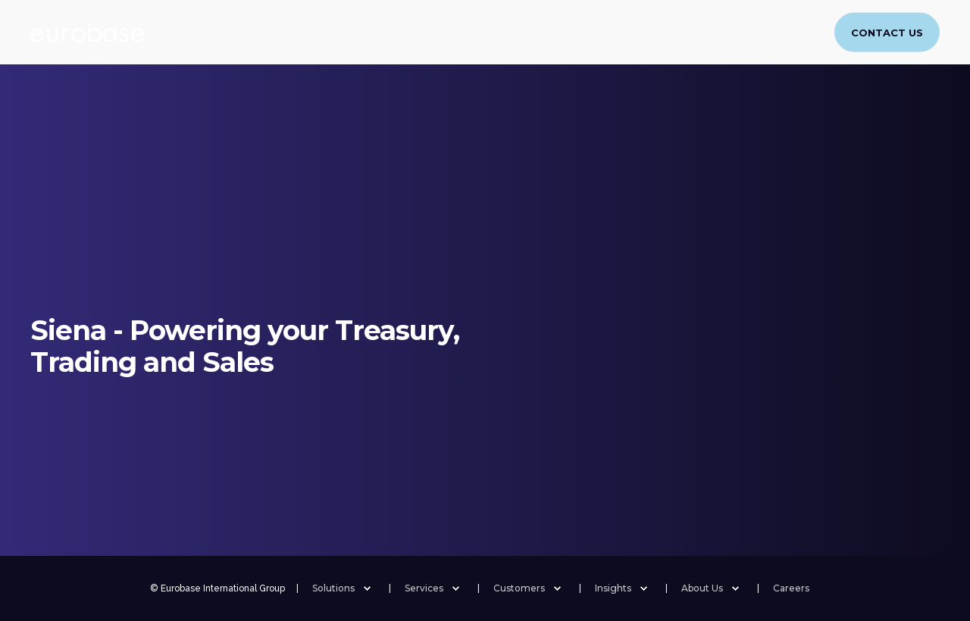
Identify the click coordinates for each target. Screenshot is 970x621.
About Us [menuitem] (640, 31)
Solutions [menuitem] (333, 588)
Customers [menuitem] (480, 31)
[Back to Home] (87, 33)
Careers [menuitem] (717, 31)
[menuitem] (755, 27)
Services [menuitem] (397, 31)
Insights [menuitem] (563, 31)
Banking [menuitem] (321, 31)
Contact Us (887, 32)
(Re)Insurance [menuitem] (230, 31)
